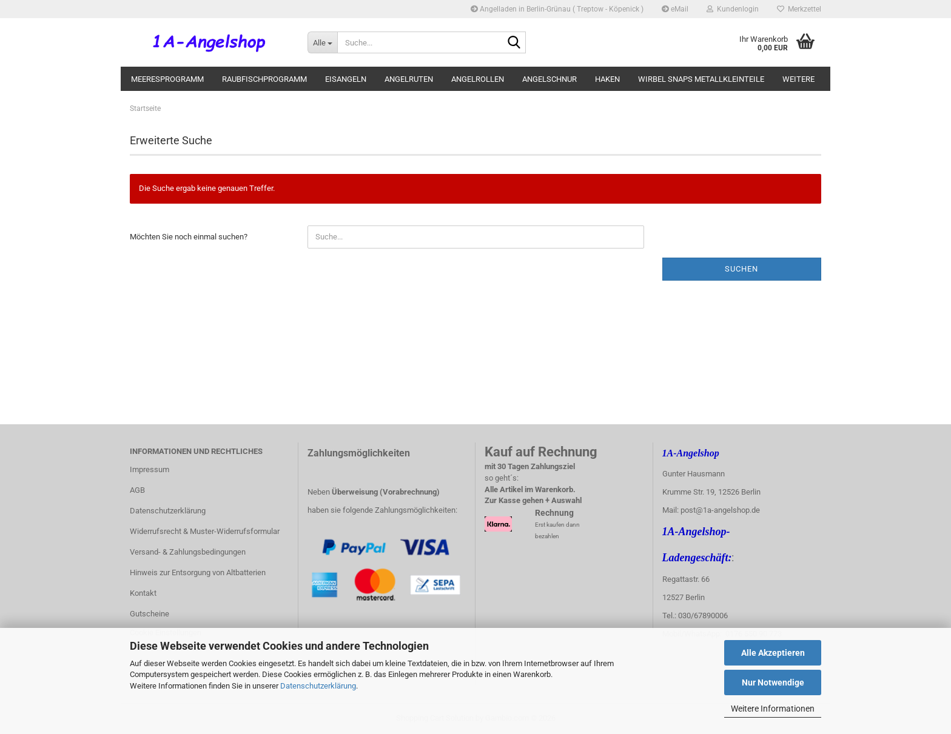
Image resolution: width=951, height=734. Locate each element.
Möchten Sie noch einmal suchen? (188, 236)
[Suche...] (322, 42)
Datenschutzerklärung (318, 685)
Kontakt (143, 593)
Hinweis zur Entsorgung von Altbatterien (198, 572)
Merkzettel (799, 9)
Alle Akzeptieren (773, 653)
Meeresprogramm (167, 79)
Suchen (741, 268)
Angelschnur (549, 79)
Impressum (149, 469)
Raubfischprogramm (264, 79)
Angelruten (409, 79)
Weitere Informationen (773, 708)
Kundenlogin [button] (733, 9)
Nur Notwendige (773, 682)
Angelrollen (477, 79)
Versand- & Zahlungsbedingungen (188, 551)
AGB (137, 490)
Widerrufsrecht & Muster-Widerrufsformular (205, 531)
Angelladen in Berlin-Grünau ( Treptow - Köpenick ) (557, 9)
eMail (675, 9)
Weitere (798, 79)
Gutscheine (149, 613)
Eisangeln (345, 79)
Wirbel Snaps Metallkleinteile (701, 79)
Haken (607, 79)
